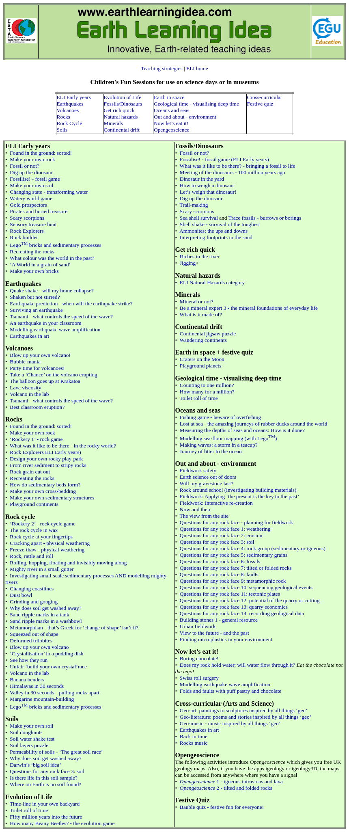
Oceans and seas (171, 110)
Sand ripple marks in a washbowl (46, 621)
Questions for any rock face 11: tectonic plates (230, 594)
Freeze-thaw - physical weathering (47, 550)
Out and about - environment (185, 117)
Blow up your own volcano (39, 647)
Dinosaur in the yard (202, 179)
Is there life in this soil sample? (44, 778)
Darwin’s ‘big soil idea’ (35, 765)
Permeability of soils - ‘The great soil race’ (56, 752)
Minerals (113, 123)
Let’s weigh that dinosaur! (208, 192)
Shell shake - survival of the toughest (220, 224)
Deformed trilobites (31, 641)
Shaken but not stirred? (35, 297)
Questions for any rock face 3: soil (47, 771)
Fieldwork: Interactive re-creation (216, 503)
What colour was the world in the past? (52, 258)
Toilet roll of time (29, 810)
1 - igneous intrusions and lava (231, 781)
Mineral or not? (196, 301)
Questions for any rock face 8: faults (219, 574)
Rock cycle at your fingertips (41, 537)
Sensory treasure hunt (33, 224)
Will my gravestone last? (206, 483)
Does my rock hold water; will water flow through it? (237, 665)
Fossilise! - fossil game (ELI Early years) (224, 159)
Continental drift (122, 130)
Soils (62, 130)
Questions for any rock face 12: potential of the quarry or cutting (250, 600)
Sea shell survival (199, 218)
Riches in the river (200, 256)
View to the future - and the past (214, 633)
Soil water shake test (32, 739)
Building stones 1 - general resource (219, 620)
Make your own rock (32, 159)
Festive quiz (260, 104)
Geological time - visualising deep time (196, 104)
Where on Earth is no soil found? (45, 784)
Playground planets (201, 366)
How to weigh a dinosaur (207, 185)
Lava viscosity (25, 388)
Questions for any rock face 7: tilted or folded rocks (236, 568)
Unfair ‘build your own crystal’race (48, 666)
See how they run (28, 660)
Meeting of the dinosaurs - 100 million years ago (232, 172)
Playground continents (34, 504)
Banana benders (27, 679)
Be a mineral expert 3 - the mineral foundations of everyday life (249, 308)
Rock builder (24, 237)
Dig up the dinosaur (31, 172)
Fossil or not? (24, 166)
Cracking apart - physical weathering (50, 543)
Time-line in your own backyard (45, 804)
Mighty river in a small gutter (41, 569)
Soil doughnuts (26, 732)
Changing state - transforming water (49, 192)
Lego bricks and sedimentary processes (55, 245)
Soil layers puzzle (29, 745)
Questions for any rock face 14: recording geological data (242, 613)
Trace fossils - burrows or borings (265, 218)
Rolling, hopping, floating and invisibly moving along (68, 563)
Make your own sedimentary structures (52, 498)
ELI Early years (74, 97)
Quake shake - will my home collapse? (52, 290)
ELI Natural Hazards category (212, 282)
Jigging (188, 263)
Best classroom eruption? (37, 407)
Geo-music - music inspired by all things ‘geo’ (230, 723)
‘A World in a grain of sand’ (40, 264)
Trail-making (194, 205)
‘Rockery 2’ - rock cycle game (42, 524)
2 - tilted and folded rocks (226, 788)
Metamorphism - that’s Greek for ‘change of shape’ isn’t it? (74, 628)
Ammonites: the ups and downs (213, 231)
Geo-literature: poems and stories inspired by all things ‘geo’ (245, 717)
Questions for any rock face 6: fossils (220, 561)
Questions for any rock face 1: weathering (225, 529)
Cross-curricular (264, 97)
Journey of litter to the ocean (211, 451)
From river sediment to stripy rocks (48, 465)
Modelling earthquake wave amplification (55, 329)
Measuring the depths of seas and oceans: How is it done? (242, 430)
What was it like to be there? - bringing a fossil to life (237, 166)
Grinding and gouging (34, 602)
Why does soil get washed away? (46, 608)
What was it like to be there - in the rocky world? (63, 446)
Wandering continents (203, 340)
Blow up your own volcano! (40, 355)
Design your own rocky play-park (46, 459)
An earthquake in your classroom (46, 323)
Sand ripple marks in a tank (39, 615)
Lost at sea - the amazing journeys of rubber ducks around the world (253, 424)
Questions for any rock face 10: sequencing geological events (246, 587)
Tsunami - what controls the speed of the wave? (61, 316)
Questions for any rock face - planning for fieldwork (236, 522)
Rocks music (194, 743)
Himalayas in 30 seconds (37, 686)
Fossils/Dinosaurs (123, 104)
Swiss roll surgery (199, 678)
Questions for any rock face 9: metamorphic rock (233, 581)
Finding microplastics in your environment (226, 639)
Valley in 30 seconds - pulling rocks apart (54, 692)
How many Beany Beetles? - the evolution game (62, 823)
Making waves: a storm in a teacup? (219, 445)
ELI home (197, 68)
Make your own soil (31, 185)
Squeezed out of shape (34, 634)
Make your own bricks (34, 271)
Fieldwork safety (198, 470)
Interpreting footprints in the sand (216, 237)
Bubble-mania (25, 362)
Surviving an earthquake (36, 310)
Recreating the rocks (32, 252)
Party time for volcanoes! (37, 368)
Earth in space (169, 97)
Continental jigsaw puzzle (208, 334)
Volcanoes (68, 110)
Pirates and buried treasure (38, 211)
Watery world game (31, 198)
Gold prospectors (28, 205)
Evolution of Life (123, 97)
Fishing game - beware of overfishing (220, 417)
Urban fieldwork (197, 626)
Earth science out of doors (208, 477)
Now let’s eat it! (171, 123)
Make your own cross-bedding (43, 491)
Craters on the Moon (202, 359)
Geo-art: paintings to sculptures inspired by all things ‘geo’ (244, 710)
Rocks (63, 117)
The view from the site (204, 516)
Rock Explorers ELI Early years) (45, 452)
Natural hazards (121, 117)
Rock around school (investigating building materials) (238, 490)
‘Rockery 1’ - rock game (36, 439)
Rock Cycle (69, 123)
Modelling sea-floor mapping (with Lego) (228, 438)
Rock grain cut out (30, 472)
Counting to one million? (207, 385)
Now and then (195, 509)
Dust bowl (21, 595)
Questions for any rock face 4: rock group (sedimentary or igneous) (252, 548)
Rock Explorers (26, 231)
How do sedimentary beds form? (45, 485)
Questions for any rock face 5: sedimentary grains (233, 555)
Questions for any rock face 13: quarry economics (234, 607)
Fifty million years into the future (46, 817)
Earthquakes (70, 104)
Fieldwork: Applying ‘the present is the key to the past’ (239, 496)
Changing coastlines (32, 589)
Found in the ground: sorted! (41, 153)
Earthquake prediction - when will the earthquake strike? (71, 303)
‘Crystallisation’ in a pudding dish (46, 653)
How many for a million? (207, 392)
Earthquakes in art (29, 336)
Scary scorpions (27, 218)
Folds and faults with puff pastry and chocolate (230, 691)
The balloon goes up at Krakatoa (45, 381)
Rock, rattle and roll (31, 556)
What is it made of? (201, 314)
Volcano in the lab (29, 394)
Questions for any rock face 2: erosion (221, 535)
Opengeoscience (171, 130)
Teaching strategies (161, 68)
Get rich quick (119, 110)
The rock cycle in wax (34, 530)
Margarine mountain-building (42, 699)
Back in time (193, 736)
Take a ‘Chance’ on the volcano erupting (53, 375)
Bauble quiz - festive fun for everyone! (222, 807)
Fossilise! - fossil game (35, 179)
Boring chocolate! (199, 658)
